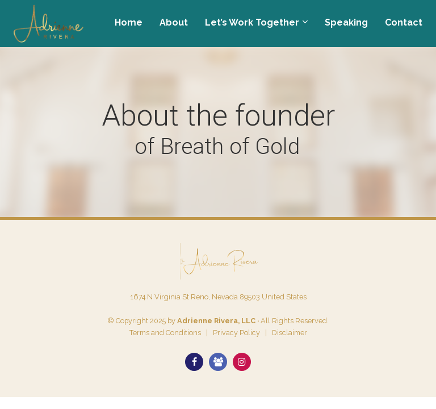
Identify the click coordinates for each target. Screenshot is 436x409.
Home (128, 22)
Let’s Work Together (252, 22)
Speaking (346, 22)
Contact (403, 22)
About (174, 22)
